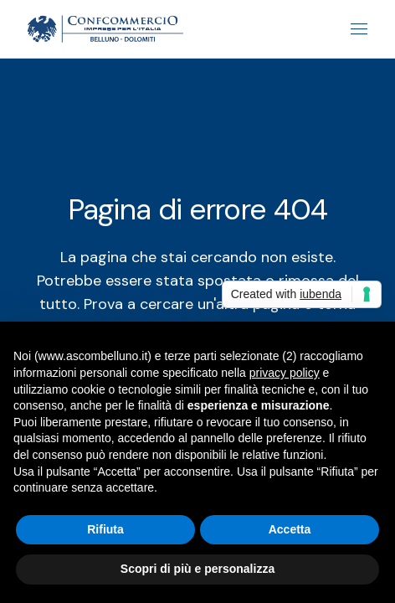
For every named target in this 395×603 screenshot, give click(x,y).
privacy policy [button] (284, 372)
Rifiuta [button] (105, 529)
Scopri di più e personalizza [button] (197, 568)
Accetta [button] (290, 529)
